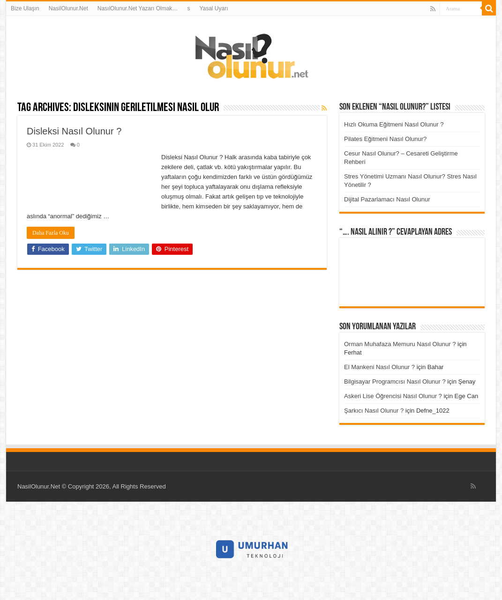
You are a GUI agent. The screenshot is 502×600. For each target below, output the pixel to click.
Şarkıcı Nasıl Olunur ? (374, 410)
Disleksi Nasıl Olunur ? (74, 131)
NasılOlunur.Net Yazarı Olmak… (137, 8)
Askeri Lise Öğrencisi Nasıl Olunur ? (393, 396)
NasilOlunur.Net (68, 8)
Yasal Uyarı (213, 8)
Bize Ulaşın (25, 8)
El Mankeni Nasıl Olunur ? (379, 366)
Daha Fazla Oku (50, 233)
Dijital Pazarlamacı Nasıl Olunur (387, 199)
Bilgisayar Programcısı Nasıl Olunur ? (395, 381)
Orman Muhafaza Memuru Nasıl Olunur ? (400, 344)
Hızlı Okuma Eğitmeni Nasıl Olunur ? (393, 124)
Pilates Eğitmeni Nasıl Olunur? (385, 138)
